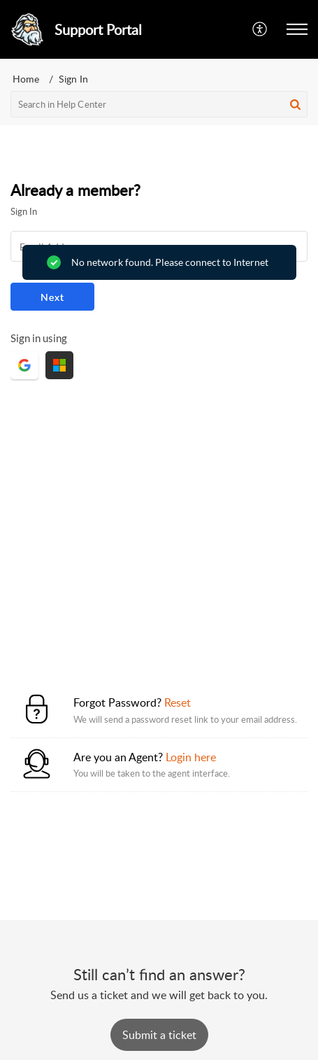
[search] (159, 104)
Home (26, 78)
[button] (260, 29)
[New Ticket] (159, 1035)
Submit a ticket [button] (159, 1035)
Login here (191, 757)
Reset (177, 702)
